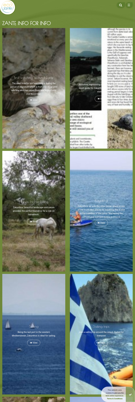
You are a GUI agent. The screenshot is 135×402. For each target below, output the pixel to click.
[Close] (130, 394)
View (33, 100)
